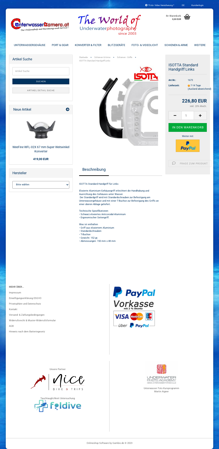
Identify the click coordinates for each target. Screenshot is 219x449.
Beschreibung (94, 169)
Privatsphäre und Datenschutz (25, 303)
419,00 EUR (41, 159)
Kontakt (13, 309)
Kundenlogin (197, 5)
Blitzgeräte (116, 45)
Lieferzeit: (174, 85)
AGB (11, 326)
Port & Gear (60, 45)
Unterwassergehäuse (29, 45)
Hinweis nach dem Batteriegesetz (27, 331)
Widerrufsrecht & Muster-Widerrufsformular (32, 320)
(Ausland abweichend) (199, 89)
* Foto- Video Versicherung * (159, 5)
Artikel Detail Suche (41, 90)
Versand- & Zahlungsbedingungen (26, 315)
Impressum (15, 292)
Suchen (41, 81)
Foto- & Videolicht (145, 45)
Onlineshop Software (98, 443)
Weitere (200, 45)
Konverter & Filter (88, 45)
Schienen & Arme (176, 45)
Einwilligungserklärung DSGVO (25, 298)
